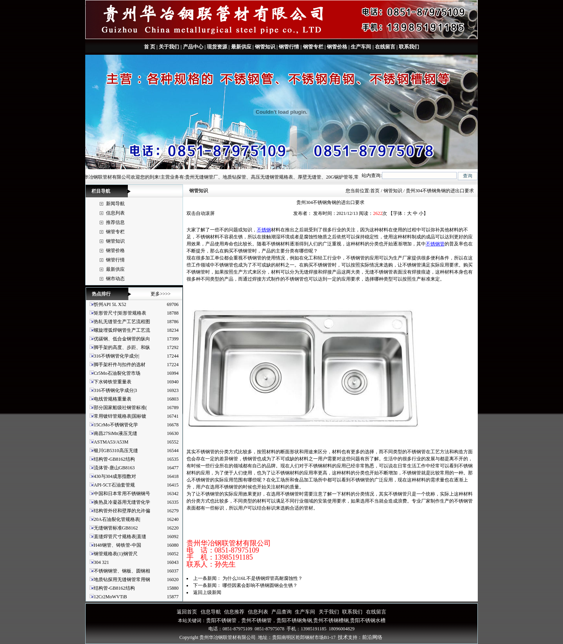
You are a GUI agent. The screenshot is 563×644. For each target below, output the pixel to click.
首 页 (149, 47)
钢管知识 (265, 47)
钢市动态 (115, 278)
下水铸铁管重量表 (112, 382)
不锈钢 (264, 230)
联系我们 (408, 47)
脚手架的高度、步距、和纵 (122, 347)
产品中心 (193, 47)
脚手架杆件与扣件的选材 (119, 364)
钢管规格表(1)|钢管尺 (116, 553)
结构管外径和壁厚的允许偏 (122, 510)
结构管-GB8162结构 (114, 459)
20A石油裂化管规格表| (117, 519)
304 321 (101, 562)
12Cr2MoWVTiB (110, 596)
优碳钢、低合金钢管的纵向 (122, 339)
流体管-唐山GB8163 (114, 467)
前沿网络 (372, 637)
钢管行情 (289, 47)
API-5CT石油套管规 (114, 485)
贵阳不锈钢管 (221, 620)
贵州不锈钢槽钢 (331, 620)
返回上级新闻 (207, 592)
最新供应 (241, 47)
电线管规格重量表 (112, 399)
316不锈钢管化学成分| (116, 356)
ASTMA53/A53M (111, 442)
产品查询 (281, 612)
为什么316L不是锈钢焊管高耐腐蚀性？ (262, 578)
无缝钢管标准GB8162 (116, 528)
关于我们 (169, 47)
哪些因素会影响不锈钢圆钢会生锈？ (260, 585)
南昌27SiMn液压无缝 (115, 433)
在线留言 (385, 47)
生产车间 (361, 47)
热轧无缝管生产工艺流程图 (122, 321)
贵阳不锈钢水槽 (367, 620)
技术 (343, 637)
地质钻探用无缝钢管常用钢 (122, 579)
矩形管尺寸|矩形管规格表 (120, 313)
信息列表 (115, 213)
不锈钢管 (435, 244)
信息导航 (211, 612)
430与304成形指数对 (115, 476)
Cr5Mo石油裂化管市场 (117, 373)
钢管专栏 (313, 47)
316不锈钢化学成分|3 (115, 390)
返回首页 (187, 612)
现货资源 (217, 47)
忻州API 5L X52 (110, 304)
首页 (375, 190)
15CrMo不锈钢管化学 (116, 425)
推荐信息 (115, 222)
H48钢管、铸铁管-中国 (117, 545)
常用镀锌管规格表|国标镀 (120, 416)
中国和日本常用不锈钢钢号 (122, 493)
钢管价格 (337, 47)
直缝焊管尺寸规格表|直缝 (120, 536)
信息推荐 (234, 612)
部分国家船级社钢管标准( (120, 407)
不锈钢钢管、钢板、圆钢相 (122, 571)
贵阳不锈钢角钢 (294, 620)
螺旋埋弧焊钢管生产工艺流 (122, 330)
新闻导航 (115, 203)
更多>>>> (160, 294)
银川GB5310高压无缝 (116, 450)
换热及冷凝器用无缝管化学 (122, 502)
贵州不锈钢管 (256, 620)
